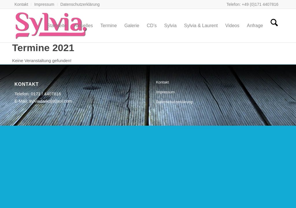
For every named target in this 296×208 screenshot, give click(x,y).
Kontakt (21, 4)
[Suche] (274, 25)
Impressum (44, 4)
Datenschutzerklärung (80, 4)
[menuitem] (22, 4)
